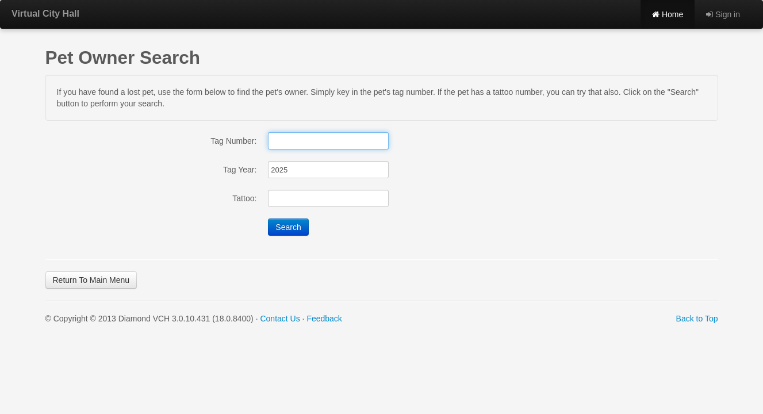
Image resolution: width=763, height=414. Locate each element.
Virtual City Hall (45, 13)
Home (667, 14)
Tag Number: (233, 140)
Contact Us (280, 318)
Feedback (324, 318)
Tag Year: (239, 169)
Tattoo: (244, 198)
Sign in (723, 14)
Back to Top (697, 318)
